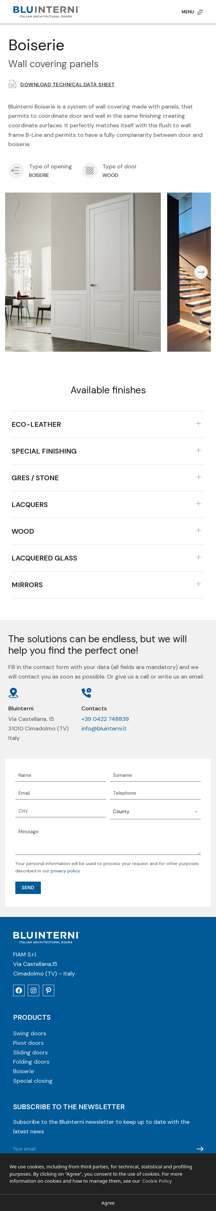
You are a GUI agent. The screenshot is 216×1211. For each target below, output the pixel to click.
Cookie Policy (157, 1181)
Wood (22, 531)
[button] (15, 272)
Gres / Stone (35, 477)
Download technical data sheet (67, 84)
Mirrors (27, 584)
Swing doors (29, 1034)
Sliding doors (30, 1053)
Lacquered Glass (44, 558)
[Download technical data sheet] (12, 84)
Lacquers (29, 504)
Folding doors (31, 1062)
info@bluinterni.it (104, 728)
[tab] (108, 424)
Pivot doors (28, 1043)
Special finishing (44, 451)
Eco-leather (36, 424)
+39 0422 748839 (105, 719)
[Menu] (192, 12)
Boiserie (23, 1071)
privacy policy (65, 871)
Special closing (33, 1081)
